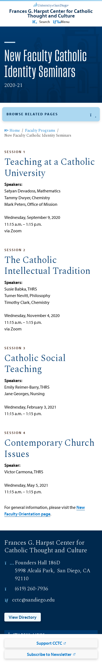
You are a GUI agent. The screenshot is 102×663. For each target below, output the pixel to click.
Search (41, 21)
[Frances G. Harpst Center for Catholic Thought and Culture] (51, 13)
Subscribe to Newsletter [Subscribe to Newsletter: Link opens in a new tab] (49, 654)
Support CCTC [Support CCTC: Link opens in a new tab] (49, 643)
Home (12, 130)
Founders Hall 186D (37, 563)
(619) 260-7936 (31, 589)
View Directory (22, 617)
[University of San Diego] (51, 4)
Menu (61, 21)
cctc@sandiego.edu (33, 600)
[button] (51, 114)
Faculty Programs (40, 130)
